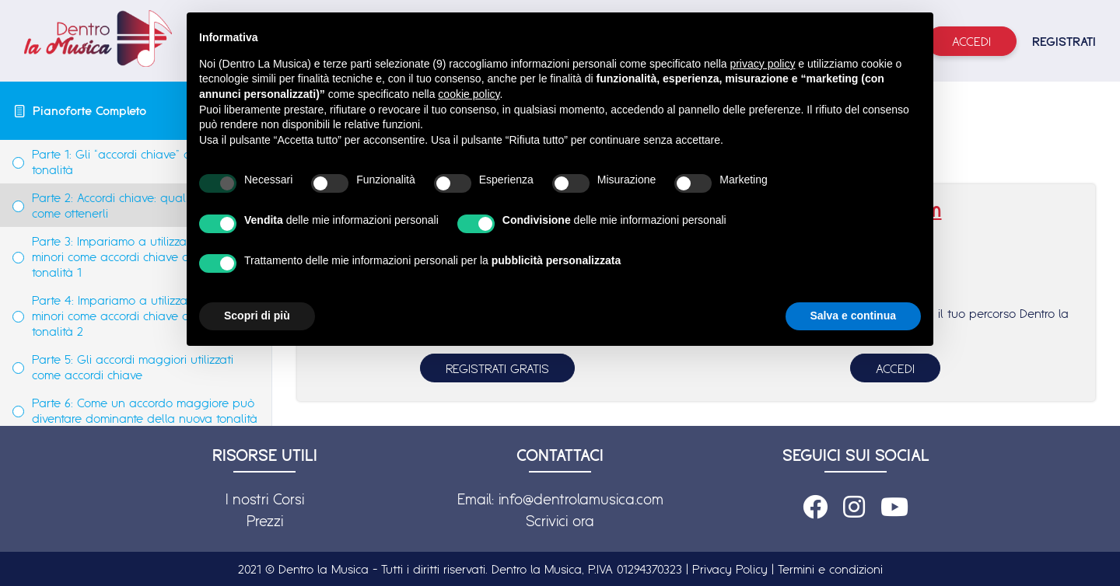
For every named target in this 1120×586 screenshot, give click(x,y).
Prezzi (265, 520)
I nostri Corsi (265, 499)
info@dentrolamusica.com (581, 499)
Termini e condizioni (830, 569)
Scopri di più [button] (257, 315)
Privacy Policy (730, 569)
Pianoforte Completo (89, 110)
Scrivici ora (560, 520)
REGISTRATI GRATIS (497, 368)
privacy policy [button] (762, 64)
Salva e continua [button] (853, 315)
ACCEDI (895, 368)
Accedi (971, 41)
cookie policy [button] (468, 94)
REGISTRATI (1064, 41)
